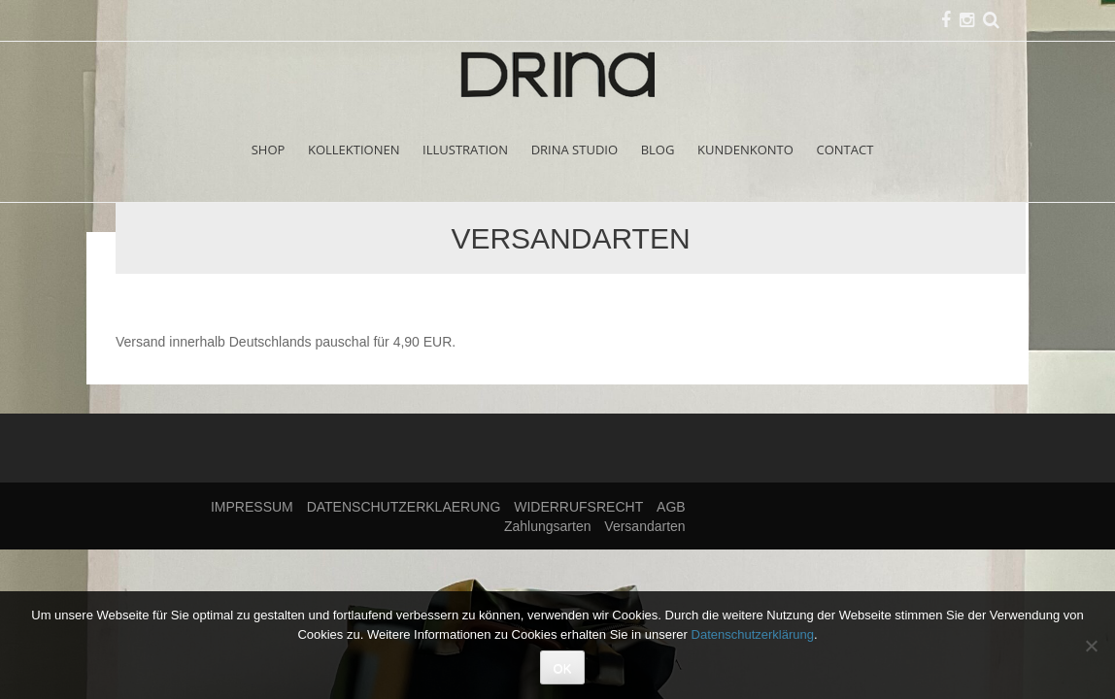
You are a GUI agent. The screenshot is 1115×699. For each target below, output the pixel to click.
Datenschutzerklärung (753, 634)
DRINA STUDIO (574, 149)
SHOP (269, 149)
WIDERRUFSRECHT (578, 507)
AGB (671, 507)
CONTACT (845, 149)
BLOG (658, 149)
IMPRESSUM (252, 507)
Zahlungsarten (547, 526)
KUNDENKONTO (745, 149)
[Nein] (1090, 645)
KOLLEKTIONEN (354, 149)
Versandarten (644, 526)
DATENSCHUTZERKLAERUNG (404, 507)
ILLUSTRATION (465, 149)
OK (563, 668)
